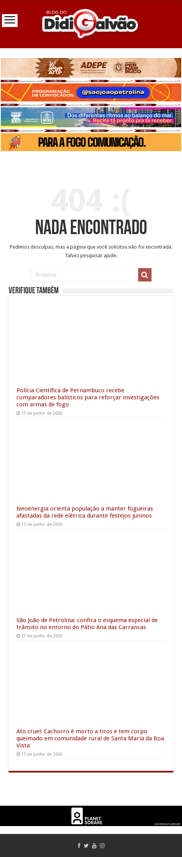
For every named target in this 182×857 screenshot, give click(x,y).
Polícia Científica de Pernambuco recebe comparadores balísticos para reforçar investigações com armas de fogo (87, 397)
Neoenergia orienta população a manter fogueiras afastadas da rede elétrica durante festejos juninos (84, 512)
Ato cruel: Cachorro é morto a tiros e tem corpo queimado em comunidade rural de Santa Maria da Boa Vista (90, 738)
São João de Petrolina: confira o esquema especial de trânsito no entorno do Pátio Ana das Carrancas (87, 624)
